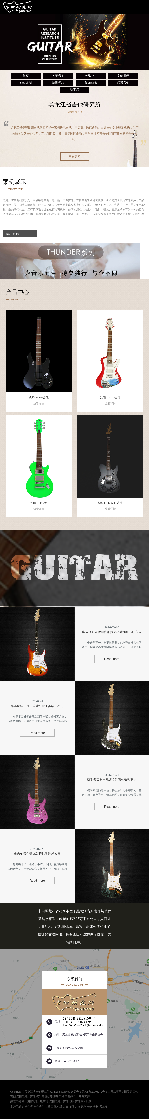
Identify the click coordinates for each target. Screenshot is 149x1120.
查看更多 (74, 156)
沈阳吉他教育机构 (47, 1097)
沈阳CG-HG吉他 (39, 401)
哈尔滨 (29, 1107)
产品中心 (91, 75)
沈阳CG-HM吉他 (110, 401)
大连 (77, 1107)
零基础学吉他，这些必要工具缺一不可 (37, 706)
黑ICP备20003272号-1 (94, 1092)
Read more (12, 233)
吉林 (96, 1107)
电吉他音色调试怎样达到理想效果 (37, 854)
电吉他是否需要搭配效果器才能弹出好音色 (111, 632)
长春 (90, 1107)
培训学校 (58, 82)
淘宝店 (74, 89)
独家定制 (26, 82)
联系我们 (123, 82)
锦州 (83, 1107)
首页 (26, 75)
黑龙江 (103, 1107)
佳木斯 (58, 1107)
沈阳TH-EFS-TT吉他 (110, 506)
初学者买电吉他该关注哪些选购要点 (112, 780)
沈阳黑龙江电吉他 (37, 1102)
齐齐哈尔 (38, 1107)
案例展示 (123, 75)
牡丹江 (49, 1107)
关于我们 (58, 75)
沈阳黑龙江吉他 (26, 1097)
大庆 (65, 1107)
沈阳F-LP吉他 (39, 506)
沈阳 (71, 1107)
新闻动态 (91, 82)
